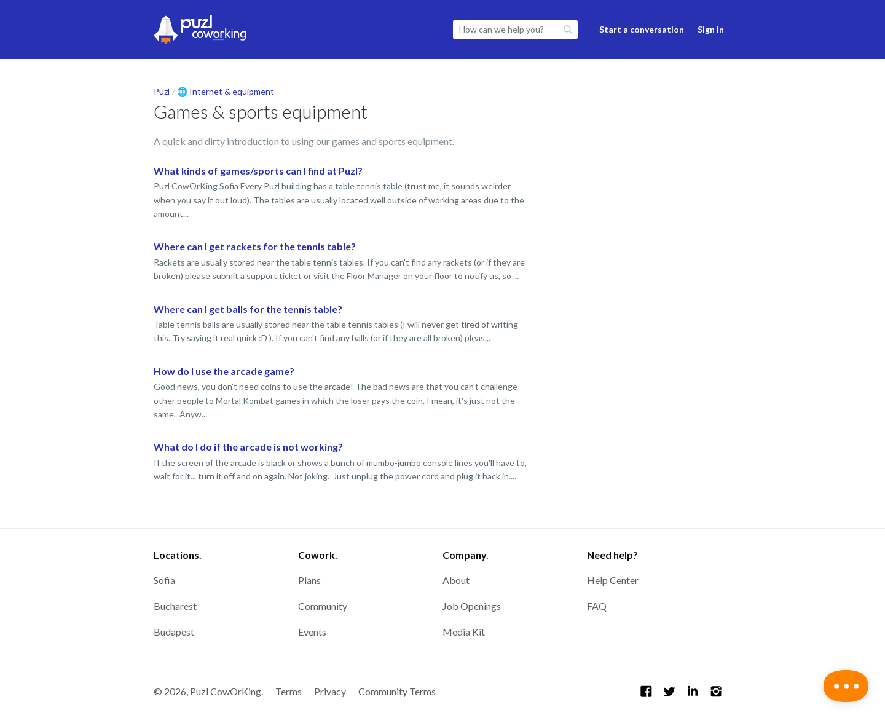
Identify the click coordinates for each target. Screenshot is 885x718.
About (456, 580)
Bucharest (175, 606)
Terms (288, 691)
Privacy (330, 691)
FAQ (597, 606)
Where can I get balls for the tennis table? (248, 309)
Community (322, 606)
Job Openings (471, 606)
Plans (309, 580)
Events (312, 631)
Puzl (162, 91)
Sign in (711, 29)
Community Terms (397, 691)
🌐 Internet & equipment (225, 91)
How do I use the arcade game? (224, 371)
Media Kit (463, 631)
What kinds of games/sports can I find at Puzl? (258, 170)
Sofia (164, 580)
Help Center (613, 580)
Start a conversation (641, 29)
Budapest (174, 631)
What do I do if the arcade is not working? (248, 446)
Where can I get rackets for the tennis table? (255, 246)
